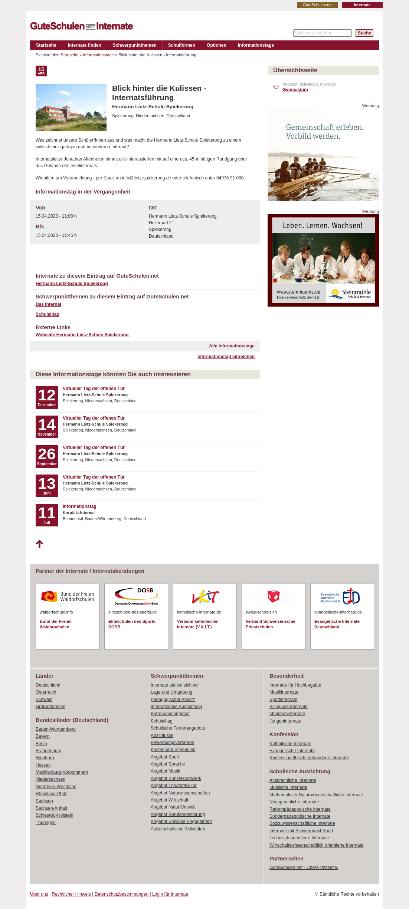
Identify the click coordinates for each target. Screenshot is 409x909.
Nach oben (39, 544)
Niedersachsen (50, 779)
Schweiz (44, 699)
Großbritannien (50, 706)
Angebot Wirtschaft (169, 800)
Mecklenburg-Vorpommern (62, 772)
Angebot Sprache (168, 764)
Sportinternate (283, 699)
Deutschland (48, 685)
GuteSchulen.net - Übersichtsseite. (303, 867)
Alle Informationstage (232, 345)
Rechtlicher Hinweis (71, 894)
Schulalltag (47, 314)
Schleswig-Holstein (54, 815)
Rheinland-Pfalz (51, 793)
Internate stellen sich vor (175, 685)
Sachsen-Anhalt (51, 808)
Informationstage (256, 45)
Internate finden (84, 45)
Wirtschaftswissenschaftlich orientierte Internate (316, 845)
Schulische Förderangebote (178, 728)
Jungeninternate (285, 721)
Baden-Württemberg (56, 729)
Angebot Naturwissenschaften (180, 793)
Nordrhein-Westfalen (56, 786)
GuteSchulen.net (318, 5)
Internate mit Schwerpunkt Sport (301, 830)
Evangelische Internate (292, 750)
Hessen (43, 765)
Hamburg (45, 757)
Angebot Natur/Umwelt (173, 807)
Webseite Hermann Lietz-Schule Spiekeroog (82, 334)
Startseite (46, 45)
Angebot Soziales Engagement (181, 821)
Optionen (216, 45)
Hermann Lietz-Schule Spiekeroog (72, 283)
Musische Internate (288, 787)
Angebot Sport (165, 757)
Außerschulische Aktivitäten (178, 829)
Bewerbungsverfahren (172, 742)
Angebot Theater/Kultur (174, 785)
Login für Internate (170, 894)
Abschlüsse (162, 735)
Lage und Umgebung (171, 692)
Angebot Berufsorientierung (178, 814)
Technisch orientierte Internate (299, 837)
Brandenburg (48, 750)
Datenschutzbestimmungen (121, 894)
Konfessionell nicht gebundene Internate (309, 757)
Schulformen (181, 45)
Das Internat (48, 304)
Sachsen (44, 801)
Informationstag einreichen (226, 356)
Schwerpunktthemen (135, 45)
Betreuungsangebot (170, 713)
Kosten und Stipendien (173, 749)
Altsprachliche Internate (292, 780)
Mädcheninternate (287, 713)
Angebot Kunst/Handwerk (176, 778)
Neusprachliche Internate (294, 801)
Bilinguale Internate (288, 706)
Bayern (43, 736)
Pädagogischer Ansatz (173, 699)
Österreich (46, 692)
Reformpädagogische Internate (300, 809)
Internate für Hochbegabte (295, 685)
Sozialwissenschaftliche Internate (302, 823)
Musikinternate (283, 692)
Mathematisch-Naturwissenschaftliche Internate (316, 794)
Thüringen (46, 822)
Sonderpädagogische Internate (299, 816)
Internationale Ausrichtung (176, 706)
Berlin (41, 743)
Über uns (39, 894)
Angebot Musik (165, 771)
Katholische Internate (290, 743)
